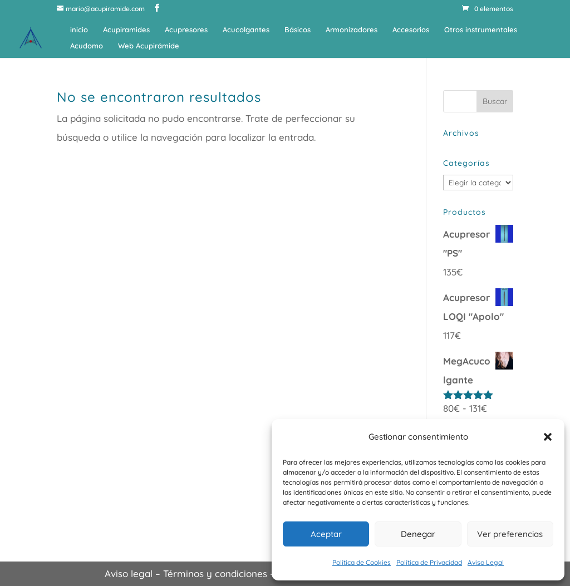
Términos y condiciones (215, 573)
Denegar (418, 534)
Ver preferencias (510, 534)
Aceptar (326, 534)
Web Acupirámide (148, 46)
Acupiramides (126, 30)
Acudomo (86, 46)
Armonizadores (351, 30)
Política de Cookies (361, 562)
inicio (79, 30)
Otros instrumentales (480, 30)
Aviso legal (129, 573)
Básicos (297, 30)
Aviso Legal (486, 562)
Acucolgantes (246, 30)
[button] (547, 436)
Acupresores (186, 30)
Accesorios (410, 30)
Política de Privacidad (429, 562)
